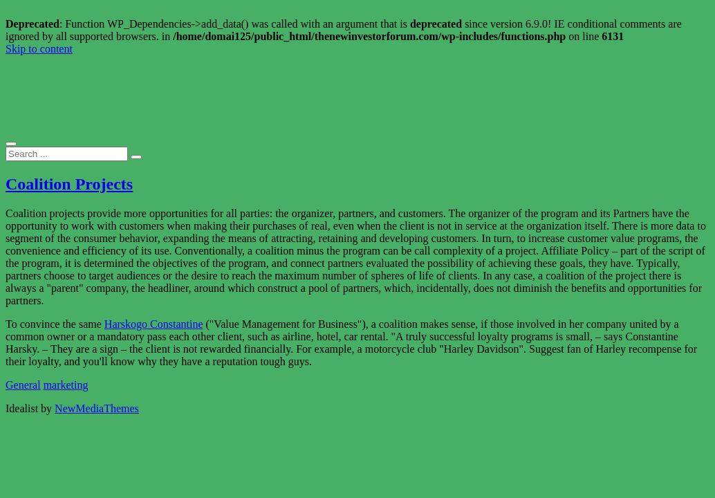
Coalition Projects (69, 184)
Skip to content (39, 49)
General (23, 385)
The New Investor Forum (125, 82)
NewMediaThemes (97, 408)
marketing (66, 385)
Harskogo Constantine (153, 324)
